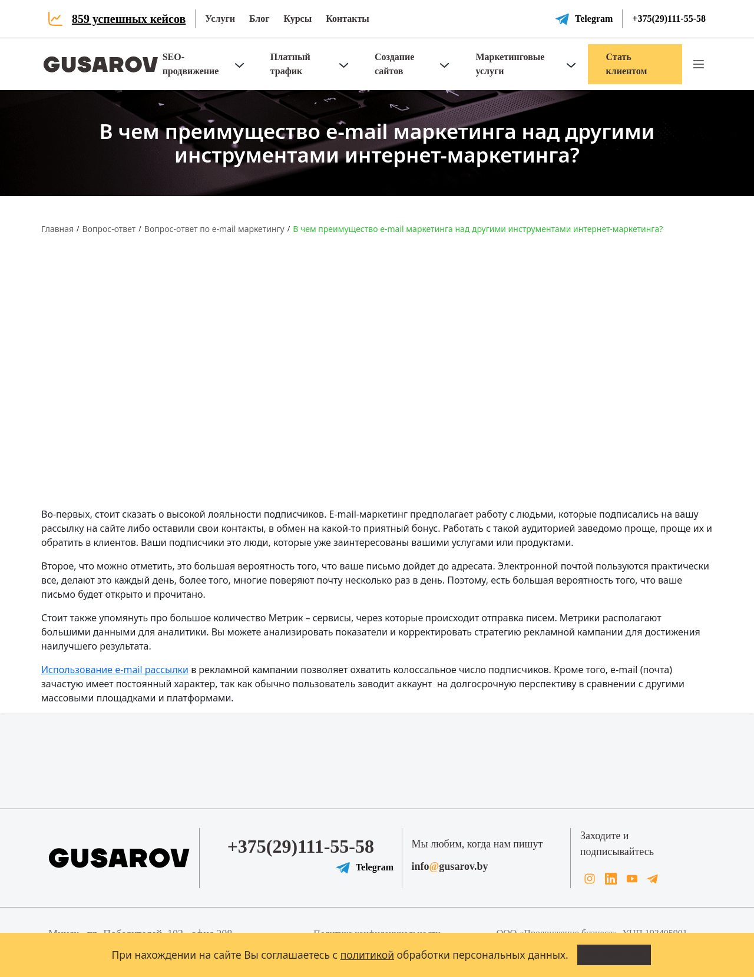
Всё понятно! (614, 954)
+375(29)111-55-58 (669, 19)
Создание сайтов (394, 64)
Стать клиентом (626, 64)
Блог (259, 19)
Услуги (220, 19)
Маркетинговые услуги (509, 64)
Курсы (297, 19)
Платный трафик (290, 64)
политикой (367, 955)
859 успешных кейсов (129, 18)
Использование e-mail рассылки (114, 669)
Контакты (347, 19)
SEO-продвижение (191, 64)
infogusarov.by (450, 866)
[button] (699, 64)
